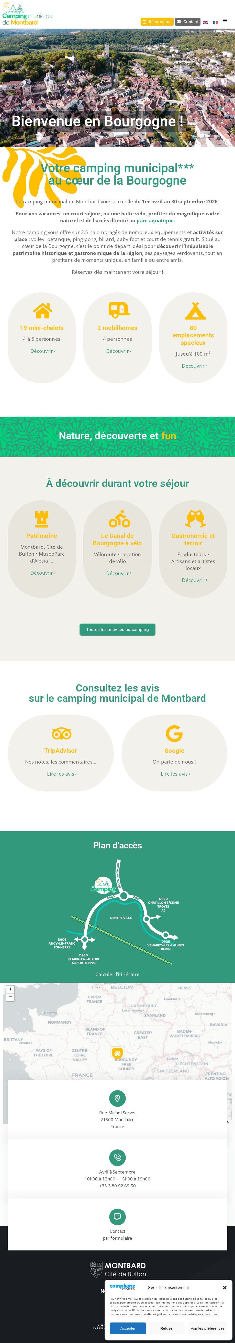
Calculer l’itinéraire (117, 974)
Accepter (128, 1328)
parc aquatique (155, 220)
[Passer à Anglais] (204, 23)
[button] (224, 1287)
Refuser (167, 1328)
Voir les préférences (208, 1328)
